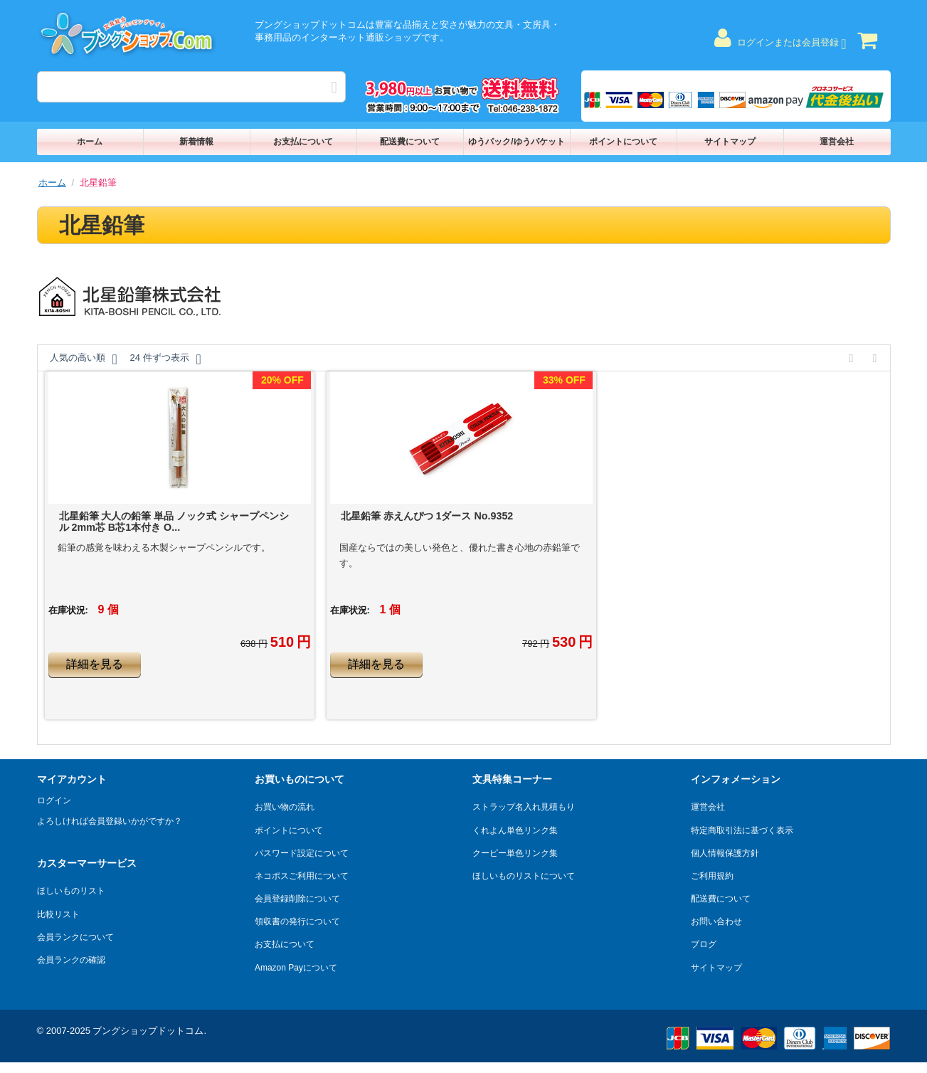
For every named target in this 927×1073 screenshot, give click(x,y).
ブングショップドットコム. (149, 1030)
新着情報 (196, 142)
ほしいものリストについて (523, 876)
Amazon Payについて (296, 968)
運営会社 (837, 142)
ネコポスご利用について (302, 876)
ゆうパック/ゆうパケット (516, 142)
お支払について (303, 142)
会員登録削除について (297, 899)
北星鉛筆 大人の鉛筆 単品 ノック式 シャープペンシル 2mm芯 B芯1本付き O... (174, 521)
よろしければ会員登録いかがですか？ (109, 821)
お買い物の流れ (284, 807)
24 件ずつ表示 (165, 359)
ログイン (54, 800)
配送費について (410, 142)
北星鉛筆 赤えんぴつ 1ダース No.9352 (427, 516)
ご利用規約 (712, 876)
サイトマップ (730, 142)
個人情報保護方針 (725, 853)
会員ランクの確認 (71, 960)
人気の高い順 (83, 359)
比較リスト (58, 914)
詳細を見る (94, 664)
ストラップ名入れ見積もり (523, 807)
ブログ (703, 944)
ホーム (89, 142)
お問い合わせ (716, 921)
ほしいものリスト (71, 891)
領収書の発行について (297, 921)
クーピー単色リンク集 (515, 853)
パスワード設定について (302, 853)
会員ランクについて (75, 937)
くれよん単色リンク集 (515, 830)
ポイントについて (623, 142)
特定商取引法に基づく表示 (742, 830)
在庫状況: (68, 610)
